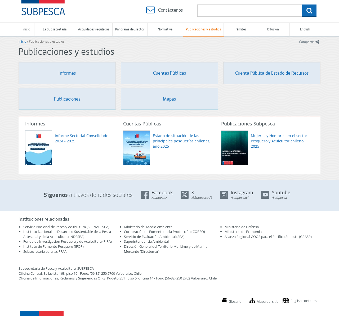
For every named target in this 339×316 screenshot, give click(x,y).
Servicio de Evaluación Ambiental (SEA (153, 236)
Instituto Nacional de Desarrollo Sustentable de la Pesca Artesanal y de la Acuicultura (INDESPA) (67, 234)
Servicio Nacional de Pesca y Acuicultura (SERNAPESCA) (66, 226)
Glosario (235, 301)
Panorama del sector (129, 29)
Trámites (240, 29)
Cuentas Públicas (169, 73)
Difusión (273, 29)
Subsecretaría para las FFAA (44, 251)
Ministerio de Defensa (242, 226)
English (305, 29)
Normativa (165, 29)
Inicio (26, 29)
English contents (303, 300)
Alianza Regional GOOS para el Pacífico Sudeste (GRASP (268, 236)
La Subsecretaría (54, 29)
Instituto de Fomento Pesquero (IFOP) (53, 246)
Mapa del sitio (268, 301)
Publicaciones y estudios (203, 29)
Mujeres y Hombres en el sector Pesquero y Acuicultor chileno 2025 (279, 141)
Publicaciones (67, 99)
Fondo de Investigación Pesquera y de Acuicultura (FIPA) (67, 241)
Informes (67, 73)
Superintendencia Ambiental (146, 241)
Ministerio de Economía (243, 231)
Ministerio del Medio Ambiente (148, 226)
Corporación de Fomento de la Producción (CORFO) (164, 231)
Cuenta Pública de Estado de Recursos (272, 73)
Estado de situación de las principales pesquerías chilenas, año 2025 (182, 141)
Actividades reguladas (93, 29)
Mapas (169, 99)
